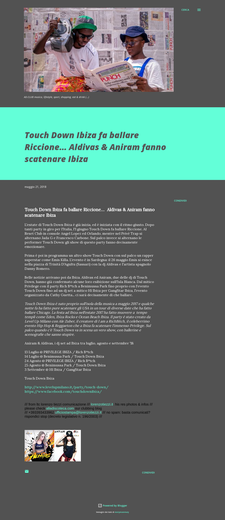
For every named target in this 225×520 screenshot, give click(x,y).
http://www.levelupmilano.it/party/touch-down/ (66, 387)
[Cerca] (185, 10)
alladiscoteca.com (60, 408)
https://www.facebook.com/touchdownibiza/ (63, 391)
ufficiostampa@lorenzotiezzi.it (78, 412)
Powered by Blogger (112, 505)
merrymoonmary (122, 512)
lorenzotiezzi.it (102, 404)
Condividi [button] (180, 200)
